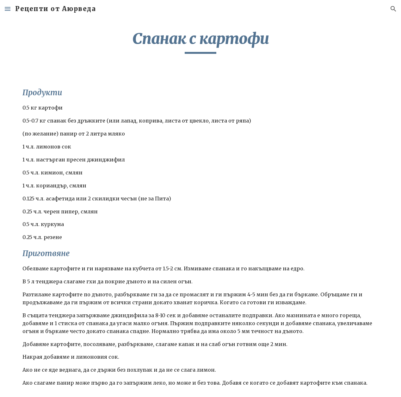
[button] (7, 8)
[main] (200, 41)
